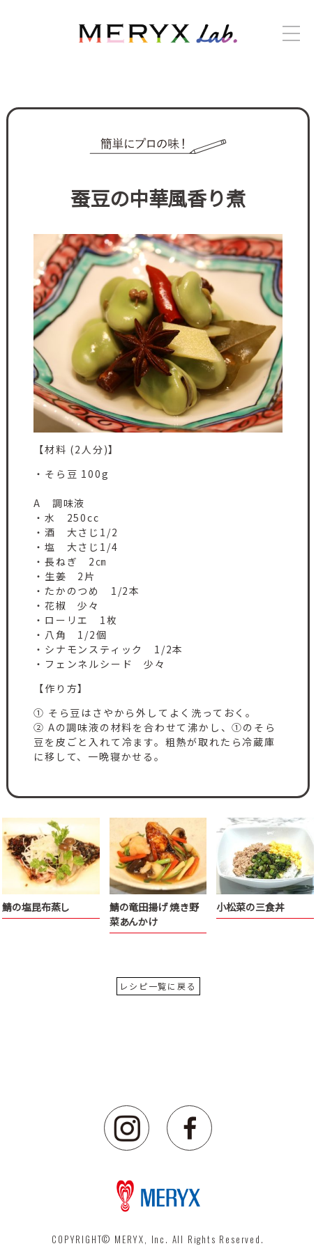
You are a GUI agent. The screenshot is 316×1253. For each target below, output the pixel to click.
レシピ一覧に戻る (157, 986)
